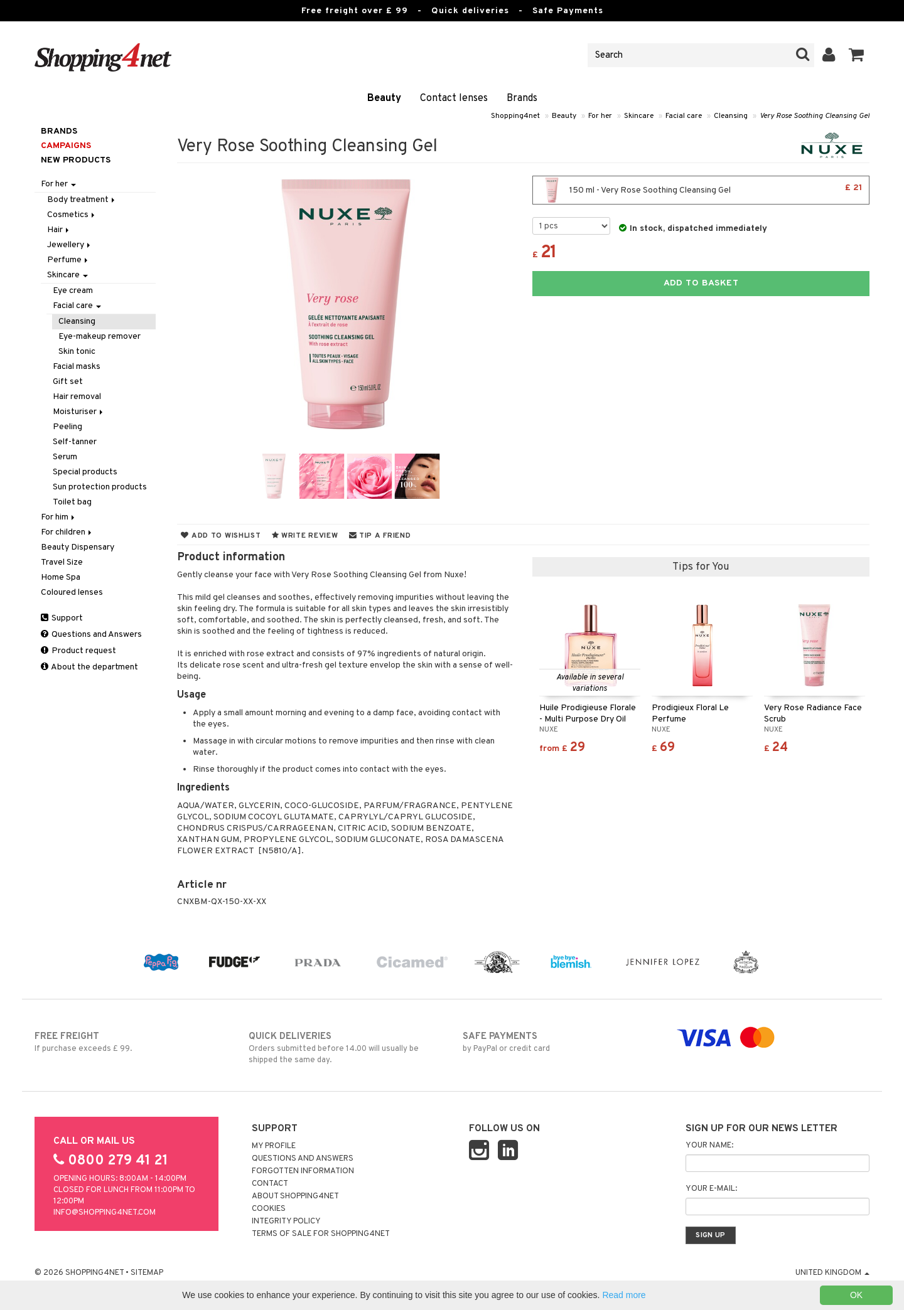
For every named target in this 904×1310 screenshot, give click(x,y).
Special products (85, 472)
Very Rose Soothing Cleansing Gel (814, 116)
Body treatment (82, 199)
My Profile (274, 1146)
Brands (522, 98)
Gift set (68, 381)
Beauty (384, 98)
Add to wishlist (221, 536)
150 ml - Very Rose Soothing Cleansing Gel (701, 190)
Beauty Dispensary (77, 547)
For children (67, 532)
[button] (856, 55)
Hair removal (77, 396)
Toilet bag (72, 502)
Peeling (67, 427)
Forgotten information (303, 1171)
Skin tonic (76, 351)
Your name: (709, 1146)
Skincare (639, 116)
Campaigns (66, 146)
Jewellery (69, 245)
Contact (270, 1184)
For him (59, 517)
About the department (89, 667)
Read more (623, 1295)
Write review (305, 536)
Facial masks (76, 366)
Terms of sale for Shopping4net (321, 1234)
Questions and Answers (91, 634)
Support (62, 618)
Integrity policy (286, 1222)
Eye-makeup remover (99, 336)
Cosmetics (72, 215)
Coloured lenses (72, 592)
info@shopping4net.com (104, 1213)
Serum (65, 457)
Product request (78, 651)
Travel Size (62, 562)
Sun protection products (100, 487)
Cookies (269, 1209)
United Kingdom (832, 1273)
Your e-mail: (711, 1189)
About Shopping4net (295, 1196)
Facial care (683, 116)
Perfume (68, 260)
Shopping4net (515, 116)
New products (75, 160)
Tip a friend (380, 536)
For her (600, 116)
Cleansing (731, 116)
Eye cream (73, 290)
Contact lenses (454, 98)
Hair (59, 230)
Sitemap (147, 1273)
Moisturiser (79, 412)
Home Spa (60, 577)
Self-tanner (75, 442)
